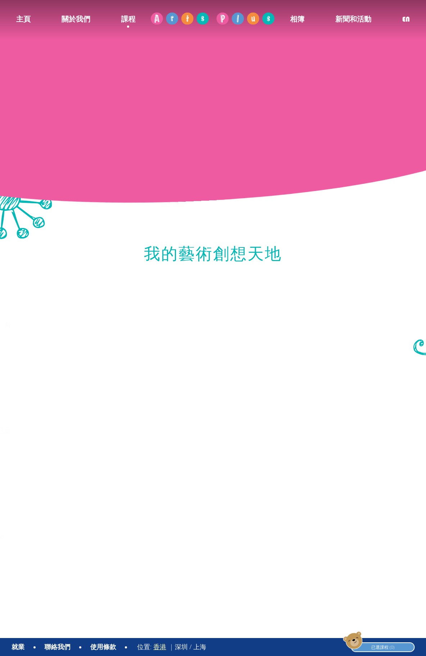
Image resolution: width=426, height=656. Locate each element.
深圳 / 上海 (191, 647)
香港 (159, 647)
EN (406, 19)
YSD (409, 630)
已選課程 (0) (371, 647)
